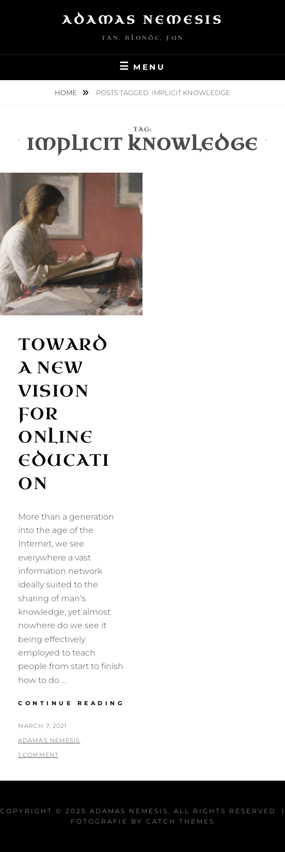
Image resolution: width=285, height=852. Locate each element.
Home (66, 92)
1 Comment (38, 754)
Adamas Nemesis (142, 19)
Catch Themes (180, 821)
